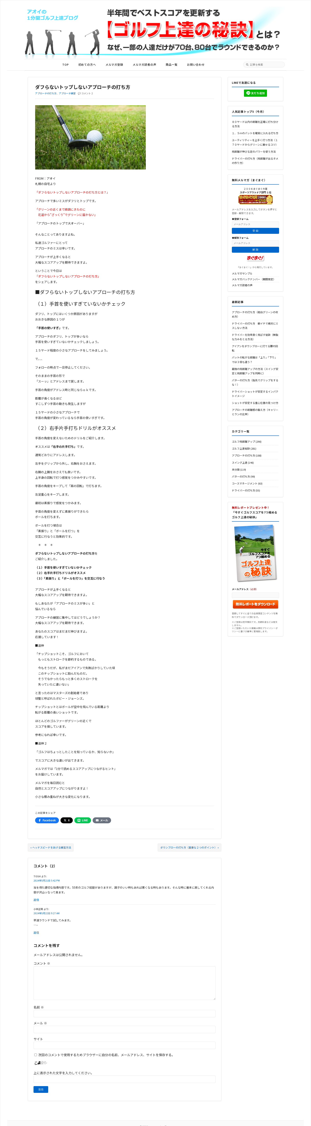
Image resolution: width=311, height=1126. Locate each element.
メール (40, 1023)
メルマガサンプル (242, 273)
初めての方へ (87, 64)
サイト (38, 1038)
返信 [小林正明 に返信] (36, 932)
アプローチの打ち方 (46, 93)
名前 (39, 1007)
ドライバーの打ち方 (243, 490)
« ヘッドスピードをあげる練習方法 (50, 847)
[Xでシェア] (66, 820)
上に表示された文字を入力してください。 (64, 1072)
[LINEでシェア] (82, 820)
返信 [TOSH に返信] (36, 900)
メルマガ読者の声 (144, 64)
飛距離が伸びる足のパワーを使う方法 (254, 151)
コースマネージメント (244, 483)
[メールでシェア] (102, 820)
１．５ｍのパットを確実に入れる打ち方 (255, 133)
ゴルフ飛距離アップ (243, 441)
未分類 (236, 469)
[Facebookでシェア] (47, 820)
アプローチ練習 (67, 93)
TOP (65, 64)
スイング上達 (239, 462)
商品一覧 (171, 64)
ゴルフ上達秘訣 (241, 448)
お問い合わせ (196, 64)
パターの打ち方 (241, 476)
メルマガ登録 (114, 64)
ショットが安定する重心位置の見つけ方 (255, 403)
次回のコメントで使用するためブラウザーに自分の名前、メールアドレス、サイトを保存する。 (106, 1054)
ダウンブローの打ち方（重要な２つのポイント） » (189, 847)
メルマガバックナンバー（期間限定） (254, 279)
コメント (42, 963)
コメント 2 (87, 93)
